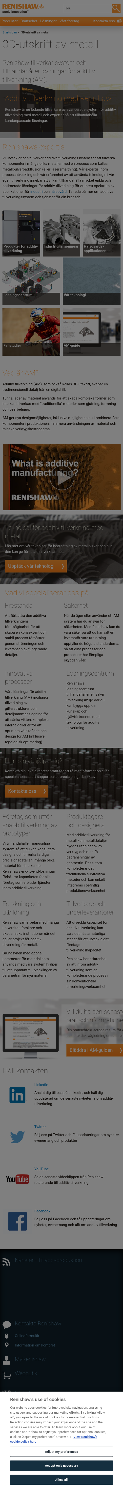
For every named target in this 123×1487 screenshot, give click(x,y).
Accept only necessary (61, 1472)
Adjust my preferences (61, 1457)
